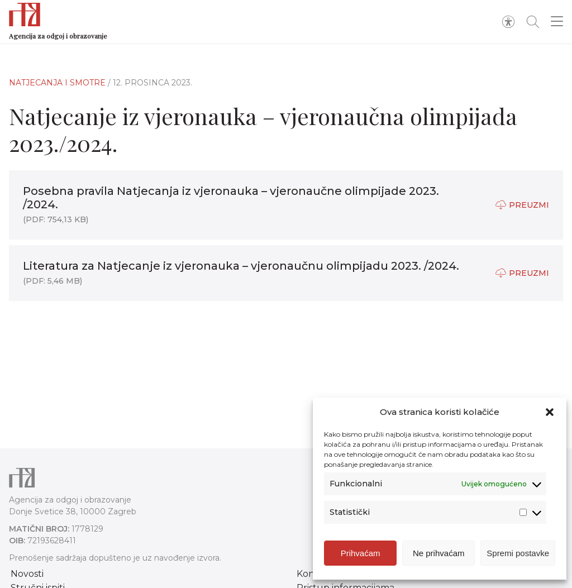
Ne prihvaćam (439, 553)
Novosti (27, 573)
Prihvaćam (360, 553)
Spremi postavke (518, 553)
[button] (549, 412)
